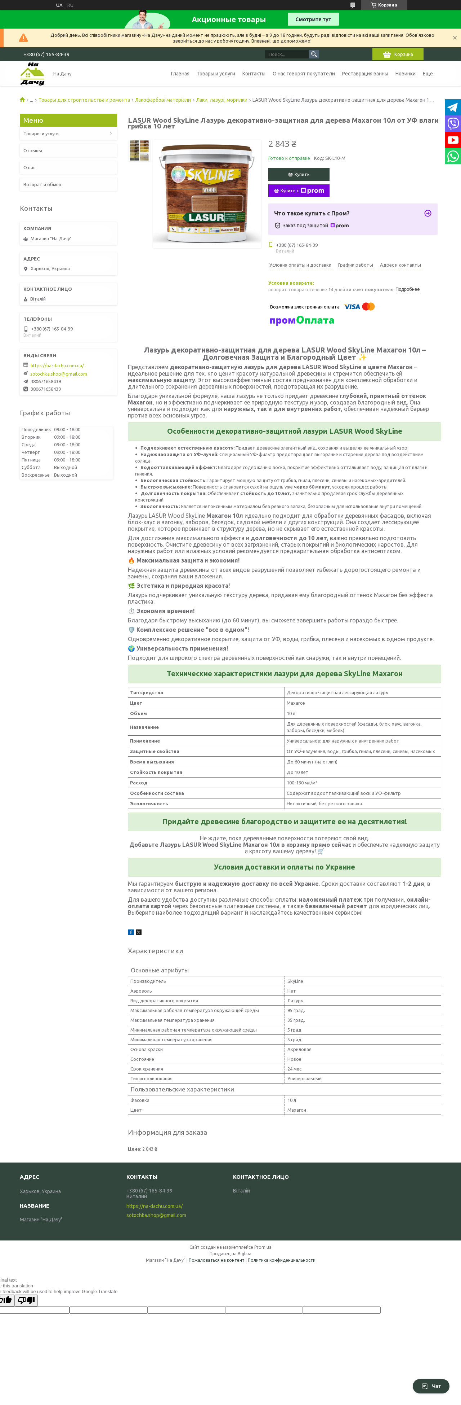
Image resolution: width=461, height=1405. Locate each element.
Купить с (302, 191)
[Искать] (314, 54)
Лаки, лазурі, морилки (221, 100)
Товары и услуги (216, 73)
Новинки (405, 73)
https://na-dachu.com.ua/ (57, 365)
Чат (431, 1386)
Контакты (253, 73)
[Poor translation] (26, 1300)
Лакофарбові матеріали (163, 100)
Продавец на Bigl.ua (230, 1253)
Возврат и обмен (42, 184)
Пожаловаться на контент (217, 1260)
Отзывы (32, 150)
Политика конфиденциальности (281, 1260)
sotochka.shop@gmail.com (58, 373)
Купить (302, 174)
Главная (180, 73)
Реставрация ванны (365, 73)
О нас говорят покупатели (304, 73)
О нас (29, 167)
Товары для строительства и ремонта (84, 100)
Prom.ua (263, 1247)
